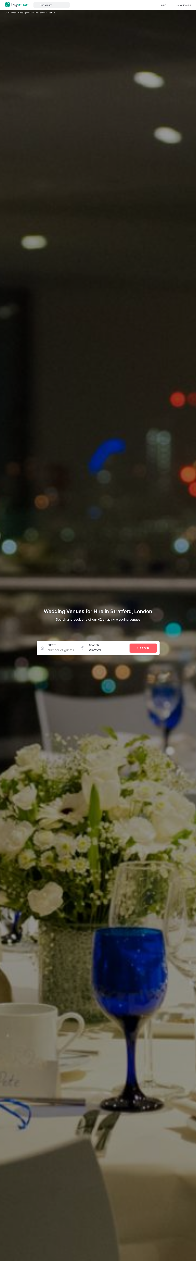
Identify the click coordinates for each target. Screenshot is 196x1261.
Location (93, 645)
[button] (51, 5)
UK (6, 13)
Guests (52, 645)
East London (40, 13)
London (13, 13)
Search (143, 648)
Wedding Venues (25, 13)
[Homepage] (16, 5)
